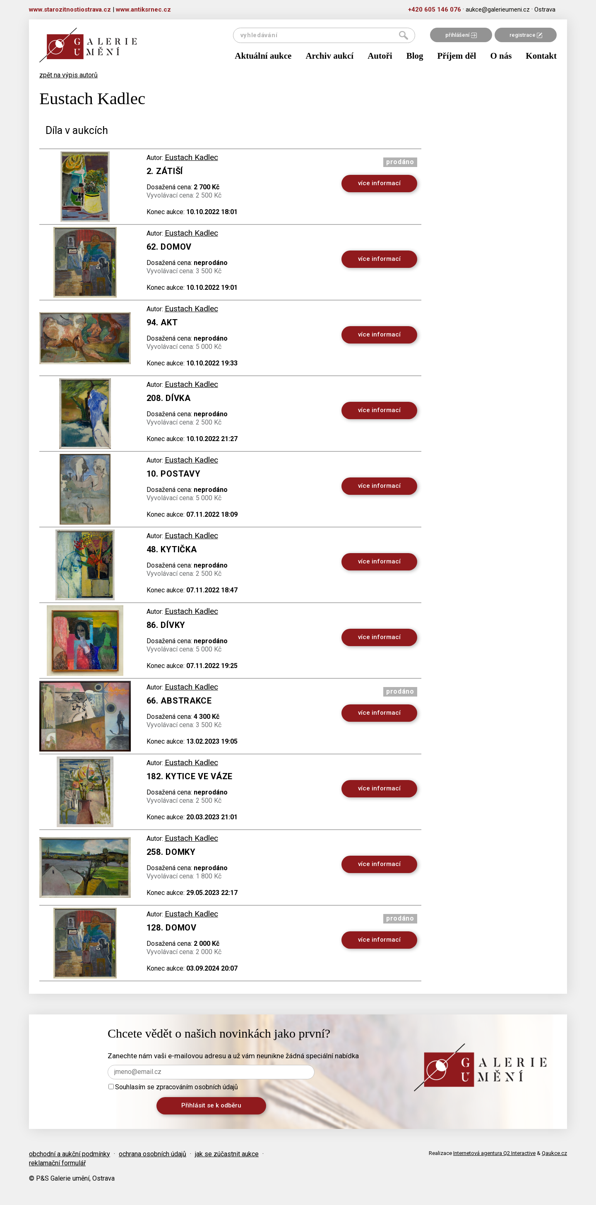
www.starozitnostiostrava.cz (70, 9)
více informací (379, 183)
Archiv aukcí (329, 56)
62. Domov (169, 247)
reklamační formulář (57, 1163)
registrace (525, 35)
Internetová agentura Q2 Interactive (494, 1153)
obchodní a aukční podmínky (69, 1154)
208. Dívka (169, 398)
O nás (501, 56)
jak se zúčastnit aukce (227, 1154)
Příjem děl (456, 56)
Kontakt (541, 56)
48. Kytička (172, 549)
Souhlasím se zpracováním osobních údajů (173, 1087)
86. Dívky (166, 625)
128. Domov (172, 928)
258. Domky (171, 852)
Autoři (380, 56)
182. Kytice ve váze (190, 776)
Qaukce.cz (554, 1153)
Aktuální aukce (263, 56)
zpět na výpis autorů (68, 75)
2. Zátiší (165, 171)
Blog (414, 56)
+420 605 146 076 (434, 9)
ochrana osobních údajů (152, 1154)
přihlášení (461, 35)
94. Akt (162, 322)
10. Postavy (174, 474)
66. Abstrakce (179, 701)
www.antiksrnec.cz (143, 9)
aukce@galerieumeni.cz (498, 9)
